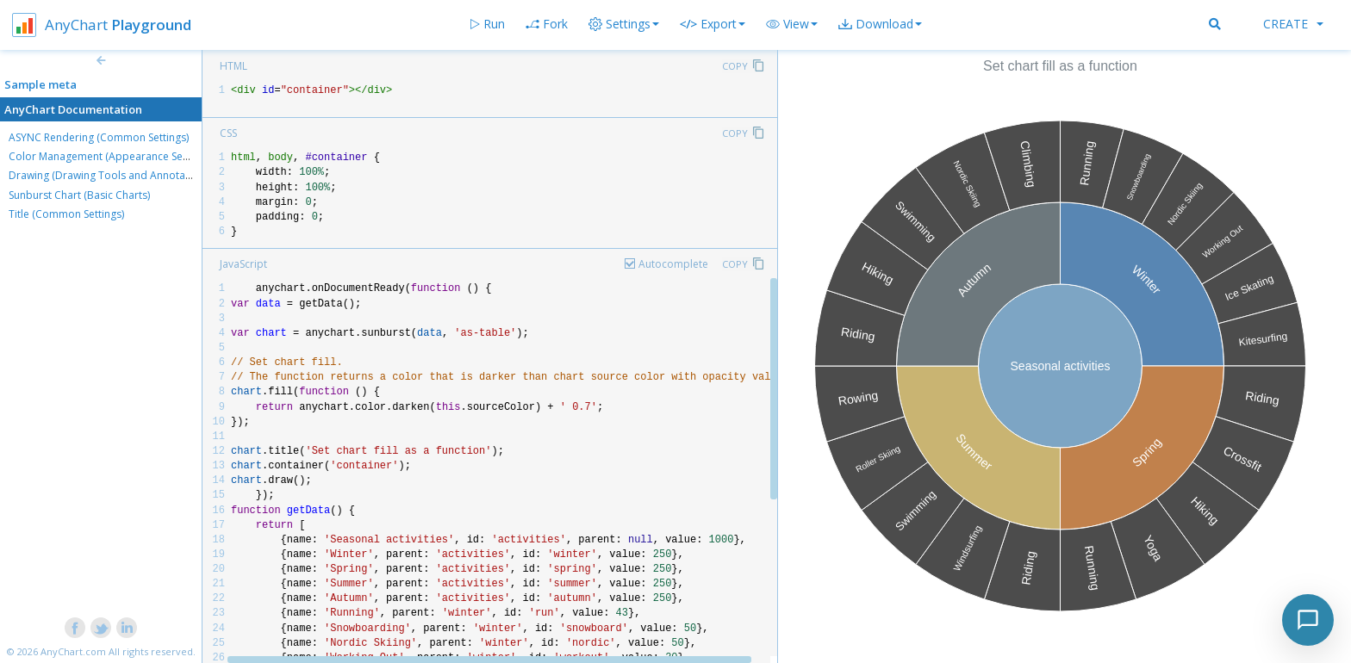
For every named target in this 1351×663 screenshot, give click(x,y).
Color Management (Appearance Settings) (110, 156)
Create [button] (1293, 23)
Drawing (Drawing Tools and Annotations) (110, 175)
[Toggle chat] (1308, 620)
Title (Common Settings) (66, 214)
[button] (792, 24)
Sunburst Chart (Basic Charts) (79, 195)
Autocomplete (673, 264)
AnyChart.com (73, 651)
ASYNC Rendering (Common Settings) (99, 137)
